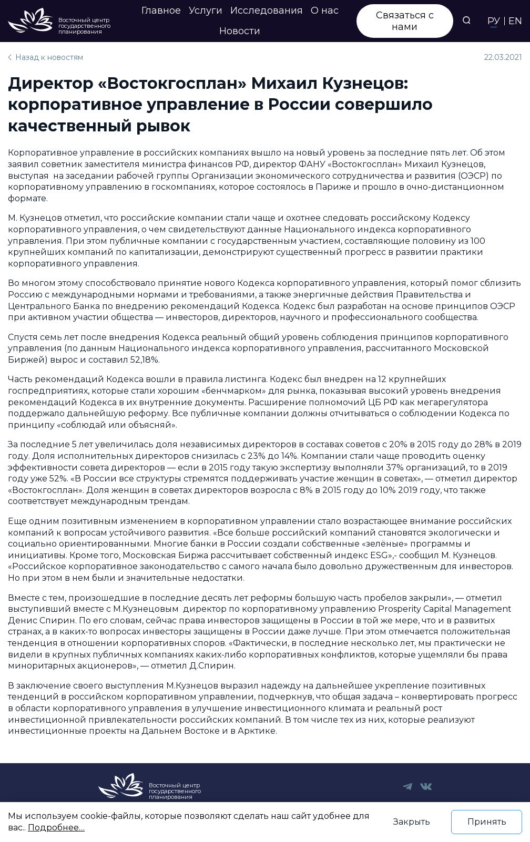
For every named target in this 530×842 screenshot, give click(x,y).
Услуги (205, 10)
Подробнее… (56, 828)
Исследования (266, 10)
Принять (486, 822)
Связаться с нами (405, 21)
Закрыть (411, 822)
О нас (325, 10)
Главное (161, 10)
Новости (239, 31)
